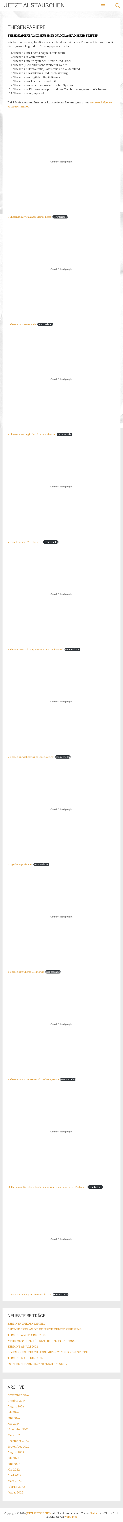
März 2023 (14, 1435)
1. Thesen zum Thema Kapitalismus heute (29, 216)
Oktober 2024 (17, 1400)
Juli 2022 (13, 1458)
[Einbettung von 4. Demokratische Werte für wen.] (62, 486)
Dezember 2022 (18, 1441)
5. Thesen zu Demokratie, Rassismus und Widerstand (35, 649)
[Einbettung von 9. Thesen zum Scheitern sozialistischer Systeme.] (62, 1024)
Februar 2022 (16, 1486)
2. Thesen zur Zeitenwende (22, 324)
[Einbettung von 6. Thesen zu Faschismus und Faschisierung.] (62, 701)
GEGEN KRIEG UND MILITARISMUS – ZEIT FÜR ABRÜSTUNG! (48, 1352)
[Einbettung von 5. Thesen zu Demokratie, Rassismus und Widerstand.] (62, 594)
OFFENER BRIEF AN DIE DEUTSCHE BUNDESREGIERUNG (44, 1329)
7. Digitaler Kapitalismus (20, 864)
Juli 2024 (13, 1412)
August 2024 (16, 1406)
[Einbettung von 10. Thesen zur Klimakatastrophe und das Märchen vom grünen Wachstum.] (62, 1131)
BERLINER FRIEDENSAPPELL (26, 1323)
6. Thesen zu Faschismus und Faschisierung (30, 757)
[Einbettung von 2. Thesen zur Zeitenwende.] (62, 269)
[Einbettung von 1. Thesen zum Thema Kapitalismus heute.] (62, 161)
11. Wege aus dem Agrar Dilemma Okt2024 (30, 1294)
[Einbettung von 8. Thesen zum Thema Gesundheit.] (62, 916)
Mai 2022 (14, 1469)
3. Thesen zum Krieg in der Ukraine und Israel (31, 434)
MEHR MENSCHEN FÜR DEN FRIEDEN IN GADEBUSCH (43, 1340)
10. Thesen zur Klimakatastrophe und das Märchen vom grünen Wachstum (47, 1187)
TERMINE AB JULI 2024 (23, 1346)
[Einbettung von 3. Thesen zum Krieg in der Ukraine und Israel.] (62, 379)
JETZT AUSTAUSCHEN (34, 5)
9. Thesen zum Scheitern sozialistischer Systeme (33, 1079)
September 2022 (18, 1446)
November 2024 (18, 1395)
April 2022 (14, 1475)
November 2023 (18, 1429)
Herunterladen (60, 216)
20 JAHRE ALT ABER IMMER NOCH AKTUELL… (38, 1363)
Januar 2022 (15, 1492)
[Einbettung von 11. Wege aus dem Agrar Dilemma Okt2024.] (62, 1239)
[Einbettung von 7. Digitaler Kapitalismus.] (62, 809)
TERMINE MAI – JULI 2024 (25, 1358)
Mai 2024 (14, 1423)
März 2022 (15, 1481)
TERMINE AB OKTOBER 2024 (27, 1335)
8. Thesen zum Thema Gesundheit (26, 971)
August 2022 (16, 1452)
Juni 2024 (14, 1418)
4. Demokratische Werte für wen (24, 542)
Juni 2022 (14, 1463)
